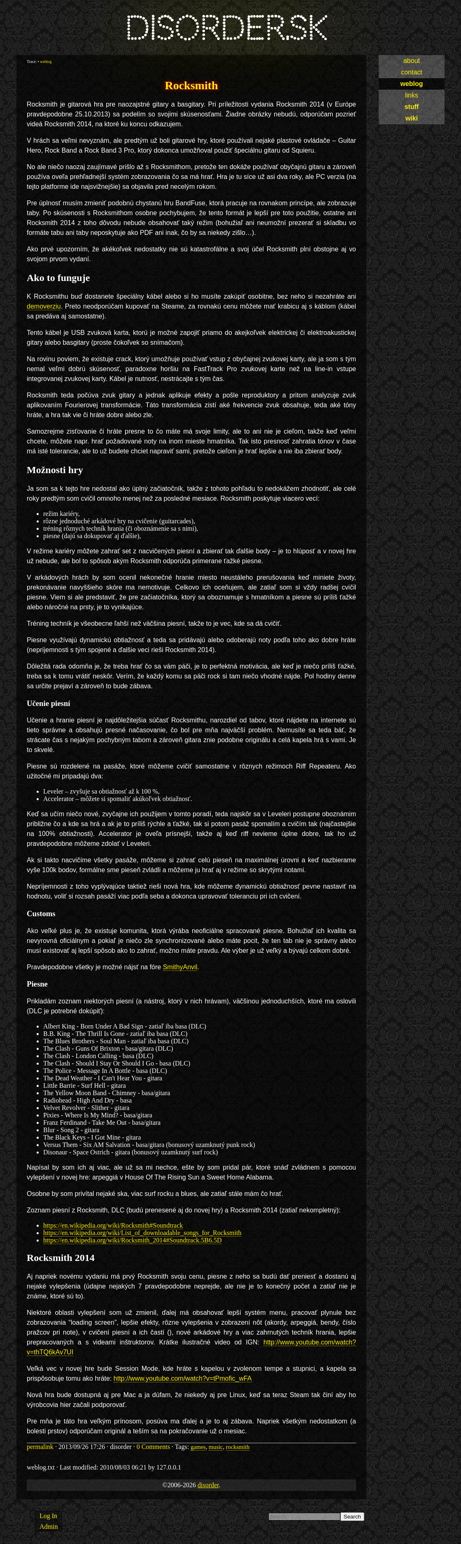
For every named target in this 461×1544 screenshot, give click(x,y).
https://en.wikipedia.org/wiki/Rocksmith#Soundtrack (113, 1225)
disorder (208, 1484)
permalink (40, 1446)
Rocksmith (191, 85)
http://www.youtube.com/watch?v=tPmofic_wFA (183, 1378)
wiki (411, 118)
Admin (49, 1526)
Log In (48, 1515)
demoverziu (44, 306)
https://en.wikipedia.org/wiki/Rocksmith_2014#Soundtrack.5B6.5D (132, 1240)
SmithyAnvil (180, 967)
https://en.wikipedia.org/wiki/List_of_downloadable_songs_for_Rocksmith (142, 1232)
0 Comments (153, 1446)
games (198, 1447)
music (216, 1447)
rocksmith (238, 1447)
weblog (411, 83)
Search (352, 1517)
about (411, 60)
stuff (412, 106)
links (411, 95)
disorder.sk (225, 28)
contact (411, 72)
